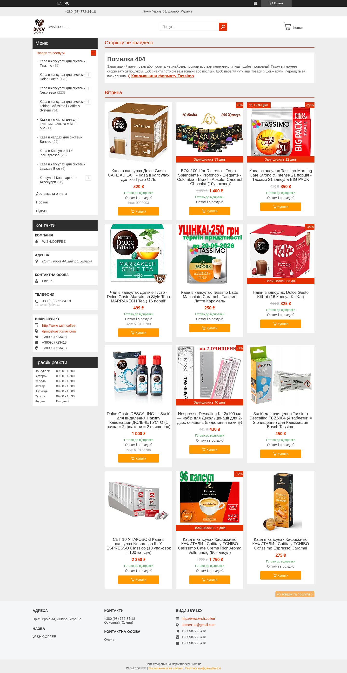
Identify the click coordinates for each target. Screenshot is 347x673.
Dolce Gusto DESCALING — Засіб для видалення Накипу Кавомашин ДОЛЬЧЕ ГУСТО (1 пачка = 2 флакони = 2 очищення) (139, 420)
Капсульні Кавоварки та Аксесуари (58, 180)
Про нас (42, 202)
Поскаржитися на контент (166, 668)
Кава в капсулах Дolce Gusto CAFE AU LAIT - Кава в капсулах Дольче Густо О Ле (138, 175)
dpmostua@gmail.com (59, 331)
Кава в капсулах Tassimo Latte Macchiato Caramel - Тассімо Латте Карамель (209, 296)
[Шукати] (223, 27)
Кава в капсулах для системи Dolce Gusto (63, 77)
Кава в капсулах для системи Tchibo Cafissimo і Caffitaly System (63, 106)
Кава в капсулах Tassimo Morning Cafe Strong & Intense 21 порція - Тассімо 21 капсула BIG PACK (280, 175)
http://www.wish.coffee (58, 325)
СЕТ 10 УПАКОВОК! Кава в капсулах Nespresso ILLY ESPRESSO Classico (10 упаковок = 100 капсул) (139, 546)
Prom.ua (196, 664)
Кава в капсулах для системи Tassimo (63, 63)
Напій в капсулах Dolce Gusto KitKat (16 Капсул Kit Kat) (281, 294)
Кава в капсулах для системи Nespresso (63, 90)
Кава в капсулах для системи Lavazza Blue (63, 166)
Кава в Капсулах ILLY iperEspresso (56, 153)
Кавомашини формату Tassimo (162, 76)
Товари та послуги (50, 53)
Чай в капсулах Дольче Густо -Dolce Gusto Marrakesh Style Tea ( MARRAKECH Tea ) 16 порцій (138, 296)
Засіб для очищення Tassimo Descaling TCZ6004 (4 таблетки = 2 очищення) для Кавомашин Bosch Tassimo (280, 420)
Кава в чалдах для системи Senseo (61, 139)
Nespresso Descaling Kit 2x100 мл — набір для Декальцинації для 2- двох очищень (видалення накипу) (209, 418)
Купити (140, 211)
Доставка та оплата (51, 194)
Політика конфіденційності (203, 668)
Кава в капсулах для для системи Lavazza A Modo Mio (59, 124)
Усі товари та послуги (293, 594)
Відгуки (41, 211)
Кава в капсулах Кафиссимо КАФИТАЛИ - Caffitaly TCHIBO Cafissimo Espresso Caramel (280, 543)
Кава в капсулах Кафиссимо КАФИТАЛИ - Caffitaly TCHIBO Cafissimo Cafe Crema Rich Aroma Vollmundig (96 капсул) (209, 546)
